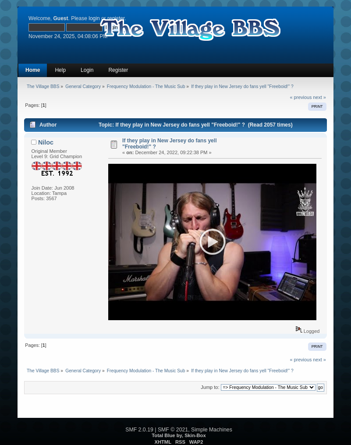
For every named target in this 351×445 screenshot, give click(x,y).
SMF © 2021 (173, 430)
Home (32, 70)
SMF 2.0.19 (139, 430)
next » (319, 97)
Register (118, 70)
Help (60, 70)
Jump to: (210, 387)
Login (87, 70)
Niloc (45, 142)
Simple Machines (211, 430)
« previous (301, 97)
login (94, 18)
